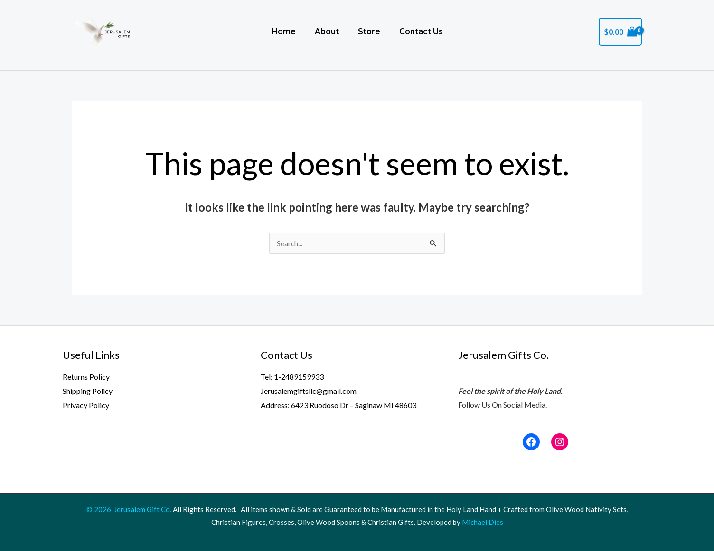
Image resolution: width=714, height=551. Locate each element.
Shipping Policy (88, 391)
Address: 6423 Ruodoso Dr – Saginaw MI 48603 (338, 405)
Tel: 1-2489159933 (292, 377)
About (322, 31)
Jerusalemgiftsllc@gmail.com (309, 391)
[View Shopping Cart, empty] (620, 32)
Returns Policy (86, 377)
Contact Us (422, 31)
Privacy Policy (86, 405)
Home (276, 31)
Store (367, 31)
